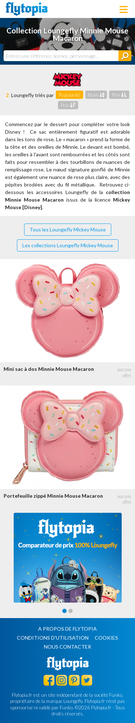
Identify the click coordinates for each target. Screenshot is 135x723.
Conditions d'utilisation (53, 638)
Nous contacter (67, 647)
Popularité (69, 95)
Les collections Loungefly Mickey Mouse (67, 245)
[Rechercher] (124, 55)
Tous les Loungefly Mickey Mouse (68, 229)
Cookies (106, 638)
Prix (119, 95)
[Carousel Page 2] (70, 611)
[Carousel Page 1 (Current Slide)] (64, 611)
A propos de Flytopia (67, 629)
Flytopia (26, 9)
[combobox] (61, 55)
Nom (96, 95)
